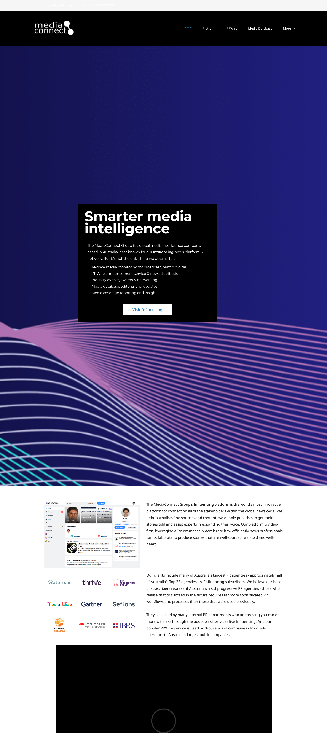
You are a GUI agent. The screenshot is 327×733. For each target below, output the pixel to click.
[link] (92, 504)
